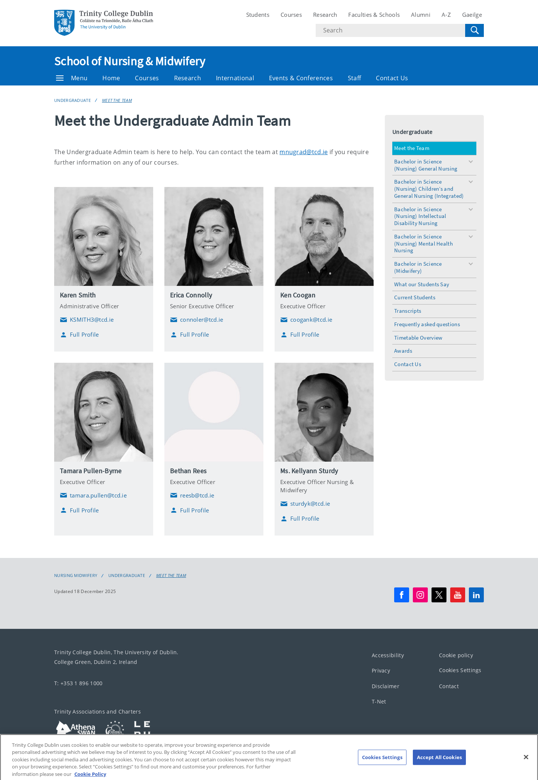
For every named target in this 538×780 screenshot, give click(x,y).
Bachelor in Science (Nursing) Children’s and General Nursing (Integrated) (429, 188)
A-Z (446, 14)
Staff (354, 78)
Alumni (420, 14)
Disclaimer (385, 685)
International (235, 78)
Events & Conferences (301, 78)
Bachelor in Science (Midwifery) (418, 267)
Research (325, 14)
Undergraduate (72, 100)
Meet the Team (117, 100)
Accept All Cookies (439, 766)
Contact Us (392, 78)
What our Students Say (421, 284)
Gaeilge (472, 14)
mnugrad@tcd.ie (303, 152)
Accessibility (388, 654)
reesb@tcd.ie (192, 495)
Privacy (381, 670)
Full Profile (79, 334)
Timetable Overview (418, 337)
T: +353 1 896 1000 (78, 682)
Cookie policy (456, 654)
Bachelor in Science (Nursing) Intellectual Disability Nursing (420, 216)
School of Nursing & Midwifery (129, 61)
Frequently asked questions (427, 324)
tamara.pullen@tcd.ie (93, 495)
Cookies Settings (460, 670)
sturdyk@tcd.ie (305, 504)
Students (257, 14)
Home (111, 78)
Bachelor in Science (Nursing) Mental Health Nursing (423, 243)
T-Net (379, 701)
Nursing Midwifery (75, 575)
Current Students (414, 297)
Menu (71, 78)
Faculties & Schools (374, 14)
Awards (403, 350)
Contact (449, 685)
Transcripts (407, 310)
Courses (291, 14)
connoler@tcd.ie (196, 320)
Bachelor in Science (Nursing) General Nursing (426, 165)
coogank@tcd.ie (306, 320)
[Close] (526, 766)
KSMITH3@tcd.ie (87, 320)
